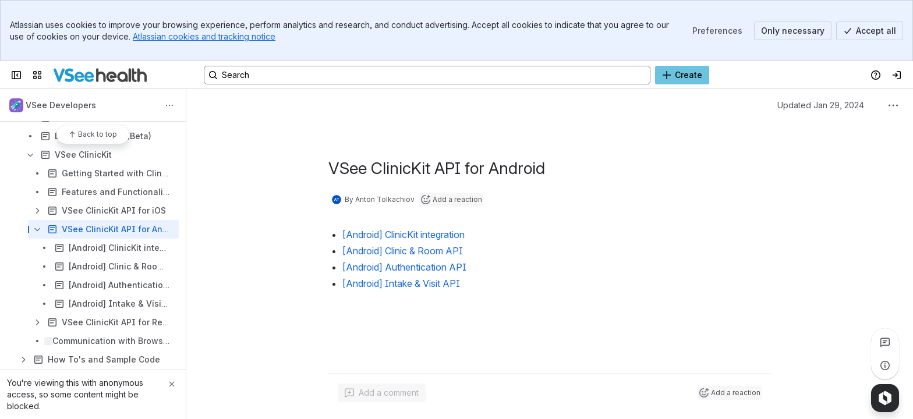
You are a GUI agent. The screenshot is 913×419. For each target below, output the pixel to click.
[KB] (100, 75)
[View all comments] (885, 342)
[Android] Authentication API (404, 267)
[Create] (682, 75)
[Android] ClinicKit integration (403, 234)
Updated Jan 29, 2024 (820, 105)
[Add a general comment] (382, 393)
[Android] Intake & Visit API (401, 283)
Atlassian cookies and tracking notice (204, 36)
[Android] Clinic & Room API (402, 251)
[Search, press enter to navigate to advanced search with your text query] (427, 75)
